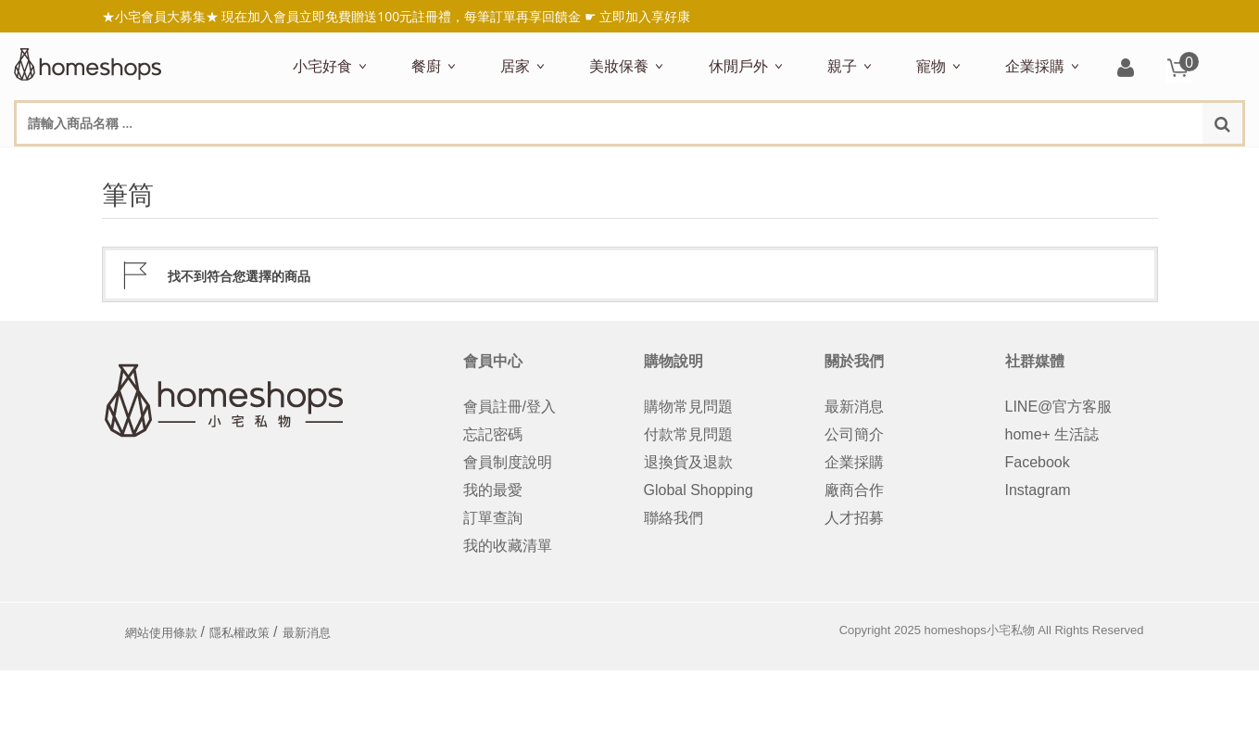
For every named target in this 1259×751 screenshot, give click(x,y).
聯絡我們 (673, 518)
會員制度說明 (507, 462)
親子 (842, 66)
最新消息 (854, 406)
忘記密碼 (492, 434)
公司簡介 (854, 434)
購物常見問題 (688, 406)
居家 (515, 66)
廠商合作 (854, 490)
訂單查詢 (492, 518)
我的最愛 (492, 490)
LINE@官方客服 (1059, 406)
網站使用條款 (161, 633)
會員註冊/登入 (509, 406)
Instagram (1038, 490)
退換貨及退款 (688, 462)
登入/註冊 (1125, 69)
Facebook (1037, 462)
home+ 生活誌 (1052, 434)
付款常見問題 (688, 434)
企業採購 (1034, 66)
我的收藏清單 (507, 546)
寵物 (931, 66)
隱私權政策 (239, 633)
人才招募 (854, 518)
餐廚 (426, 66)
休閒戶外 (738, 66)
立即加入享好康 (644, 16)
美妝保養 (618, 66)
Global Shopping (698, 490)
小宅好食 (322, 66)
